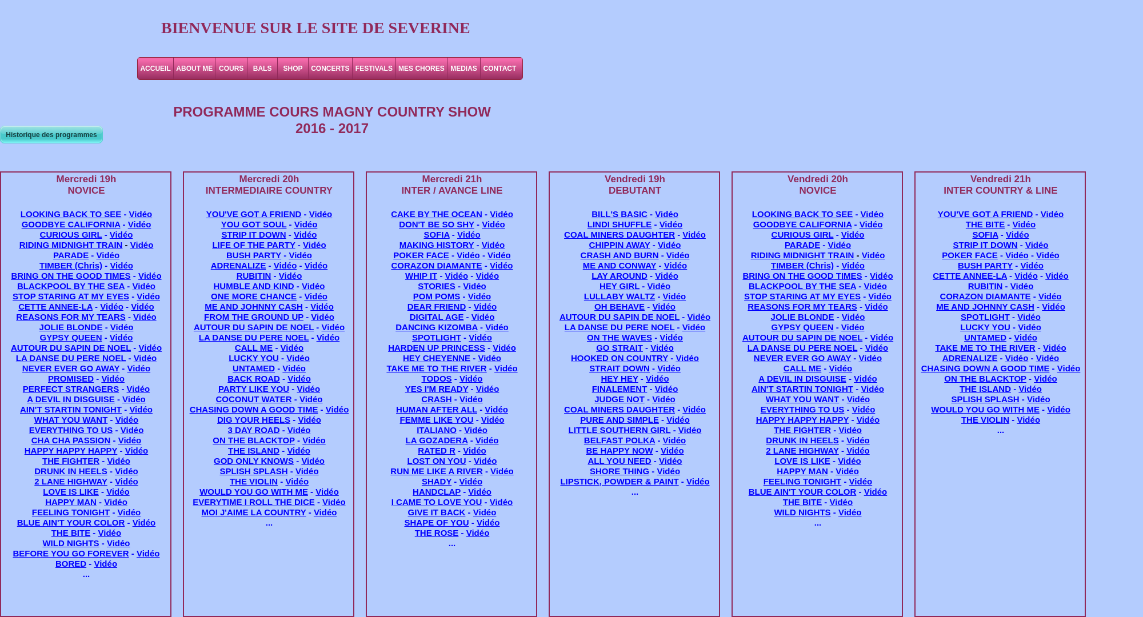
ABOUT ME (194, 69)
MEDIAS (463, 69)
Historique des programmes (51, 135)
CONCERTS (330, 69)
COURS (231, 69)
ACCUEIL (155, 69)
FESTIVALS (374, 69)
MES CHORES (421, 69)
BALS (262, 69)
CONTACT (500, 69)
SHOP (293, 69)
